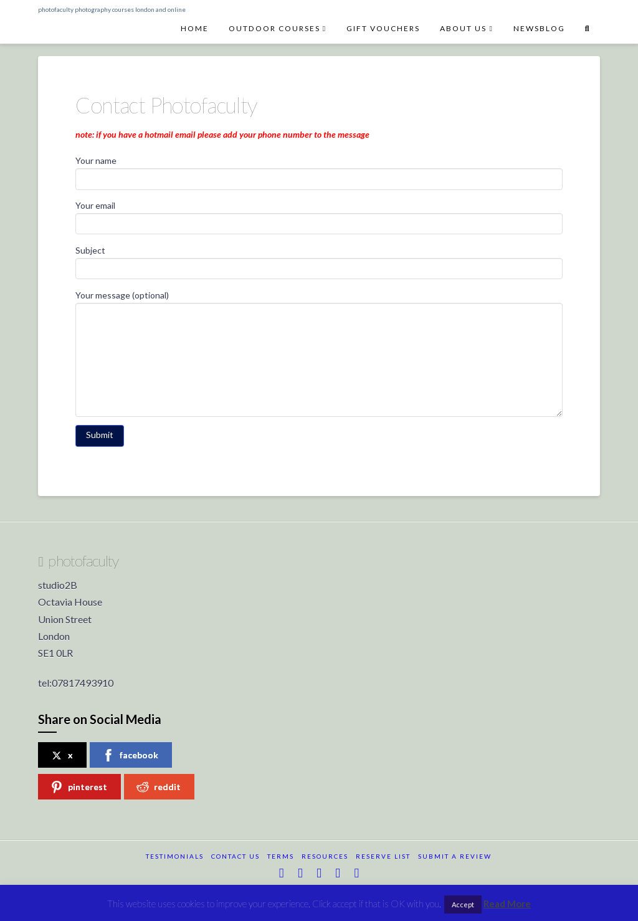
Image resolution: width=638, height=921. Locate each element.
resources (325, 856)
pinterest (78, 787)
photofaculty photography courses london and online (112, 9)
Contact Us (235, 856)
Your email (318, 215)
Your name (318, 170)
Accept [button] (463, 904)
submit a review (455, 856)
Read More (507, 903)
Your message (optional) (318, 302)
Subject (318, 260)
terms (280, 856)
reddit (158, 787)
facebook (130, 755)
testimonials (175, 856)
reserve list (383, 856)
